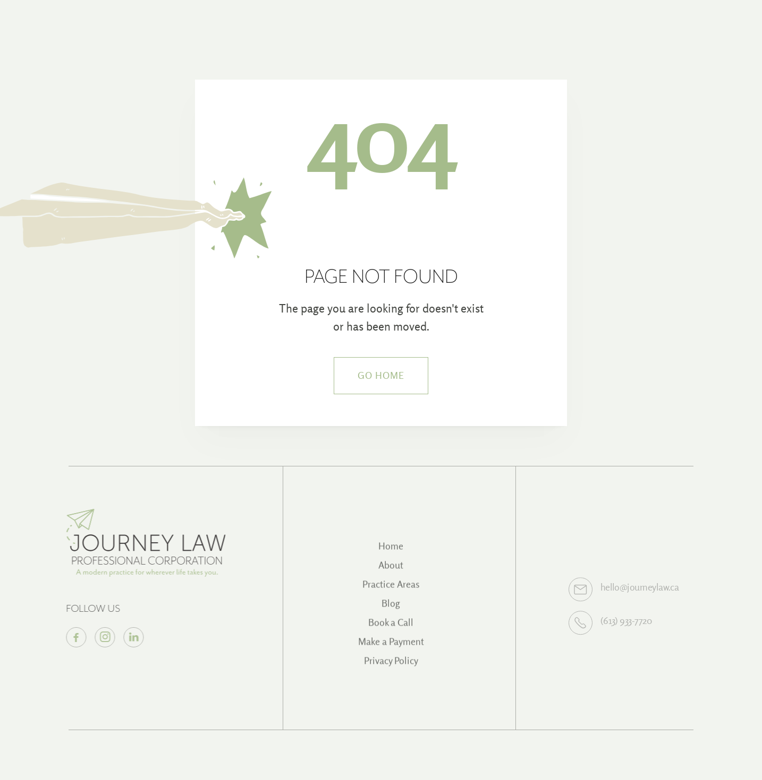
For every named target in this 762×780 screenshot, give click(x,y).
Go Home (381, 375)
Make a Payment (391, 646)
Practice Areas (391, 589)
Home (390, 551)
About (390, 570)
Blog (391, 608)
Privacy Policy (391, 666)
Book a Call (390, 627)
